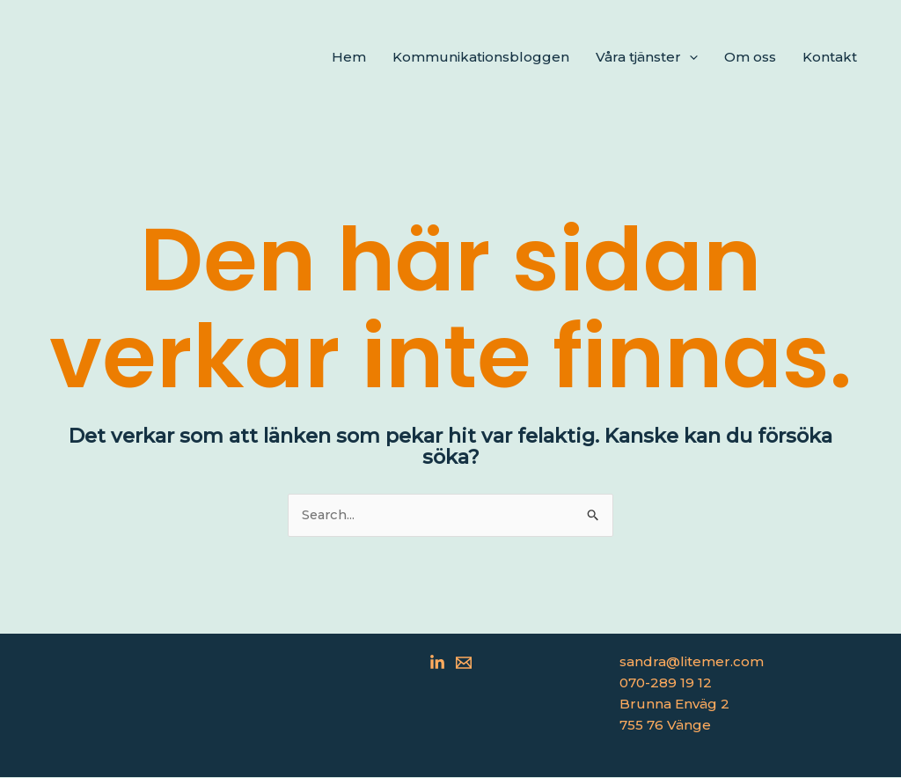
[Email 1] (464, 664)
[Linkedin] (437, 664)
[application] (689, 57)
